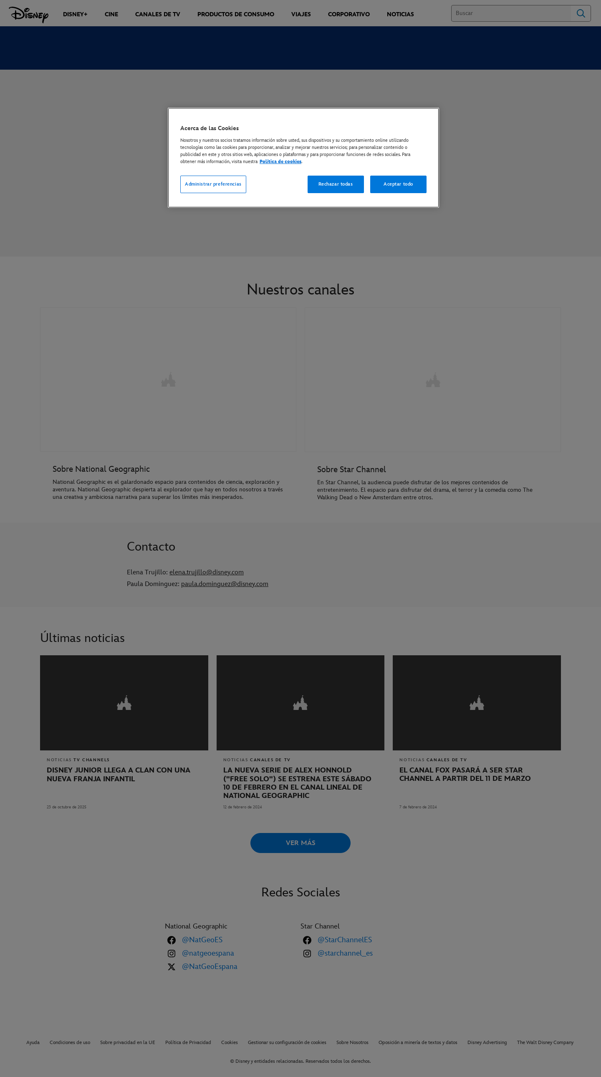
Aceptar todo (398, 184)
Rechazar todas (335, 184)
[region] (303, 158)
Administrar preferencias (213, 184)
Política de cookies (280, 161)
